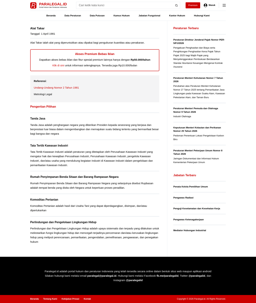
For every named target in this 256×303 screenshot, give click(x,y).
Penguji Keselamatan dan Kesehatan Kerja (196, 208)
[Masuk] (209, 5)
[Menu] (224, 5)
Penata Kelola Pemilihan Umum (190, 186)
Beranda (51, 15)
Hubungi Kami (202, 15)
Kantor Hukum (177, 15)
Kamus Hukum (121, 15)
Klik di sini (58, 65)
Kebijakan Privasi (70, 299)
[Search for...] (124, 5)
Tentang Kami (50, 299)
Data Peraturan (73, 15)
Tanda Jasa (37, 118)
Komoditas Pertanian (44, 199)
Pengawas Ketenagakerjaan (188, 219)
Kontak (87, 299)
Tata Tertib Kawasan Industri (49, 145)
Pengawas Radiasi (183, 197)
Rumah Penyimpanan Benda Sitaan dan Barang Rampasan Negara (74, 176)
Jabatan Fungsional (149, 15)
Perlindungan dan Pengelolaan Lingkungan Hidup (63, 222)
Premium (193, 5)
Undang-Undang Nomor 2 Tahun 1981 (56, 87)
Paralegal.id (53, 4)
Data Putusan (97, 15)
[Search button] (176, 5)
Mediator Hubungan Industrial (189, 230)
